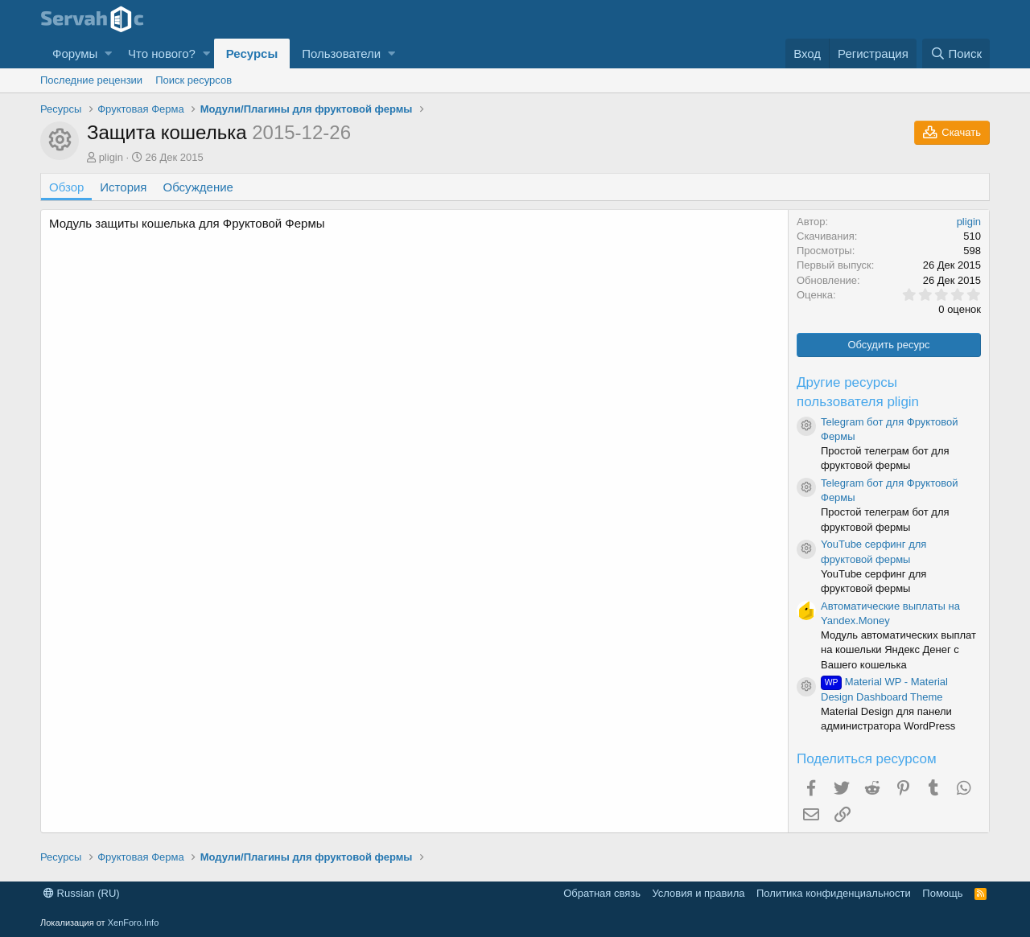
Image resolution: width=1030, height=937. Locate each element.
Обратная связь (602, 893)
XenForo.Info (133, 922)
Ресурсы (252, 53)
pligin (111, 157)
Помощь (942, 893)
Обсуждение (198, 187)
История (123, 187)
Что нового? (162, 53)
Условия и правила (698, 893)
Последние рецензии (91, 80)
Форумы (74, 53)
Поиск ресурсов (193, 80)
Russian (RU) (81, 893)
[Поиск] (956, 53)
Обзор (66, 187)
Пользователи (341, 53)
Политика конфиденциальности (833, 893)
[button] (108, 53)
